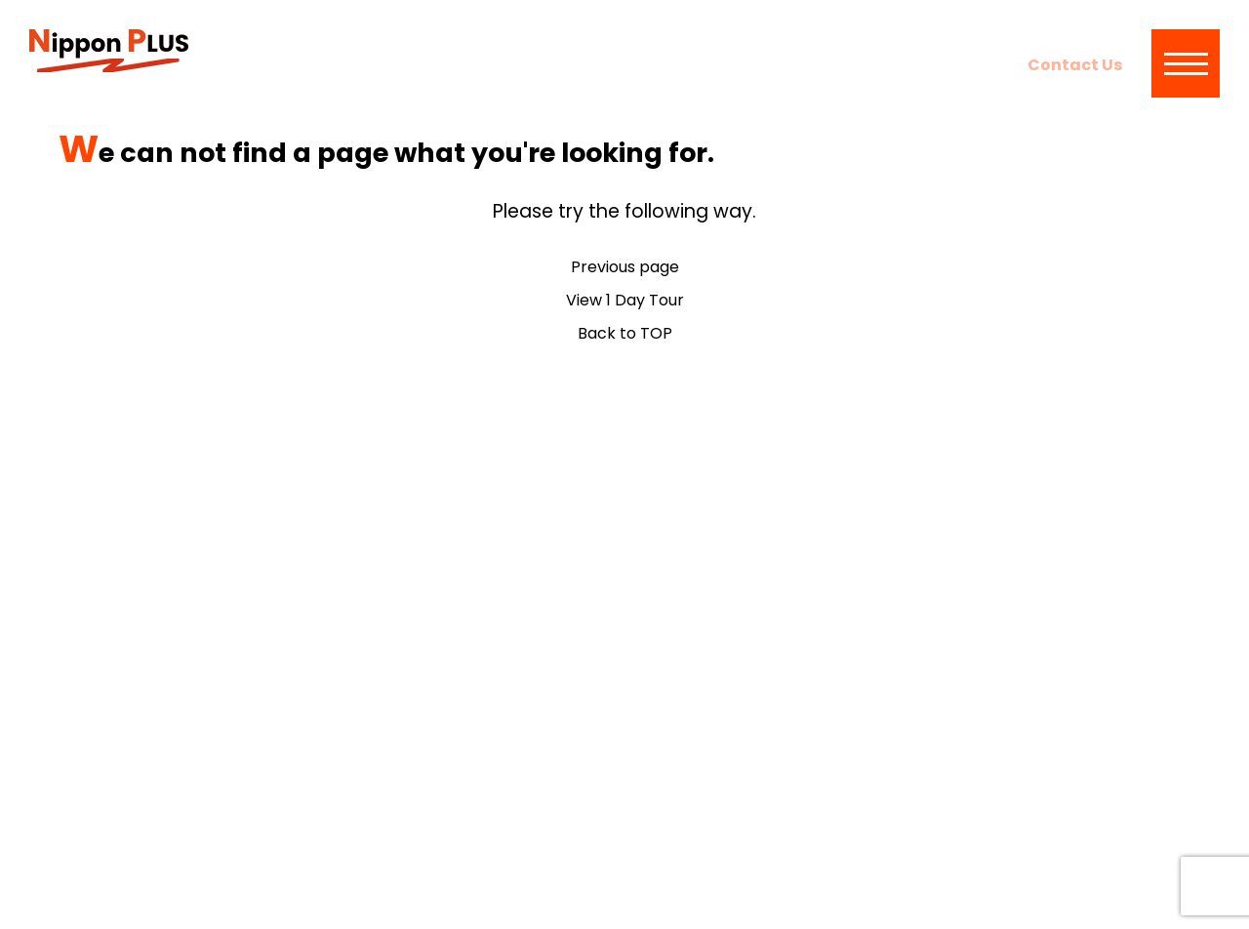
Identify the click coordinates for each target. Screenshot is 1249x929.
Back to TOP (625, 333)
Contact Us (1074, 65)
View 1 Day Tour (625, 300)
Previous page (625, 267)
